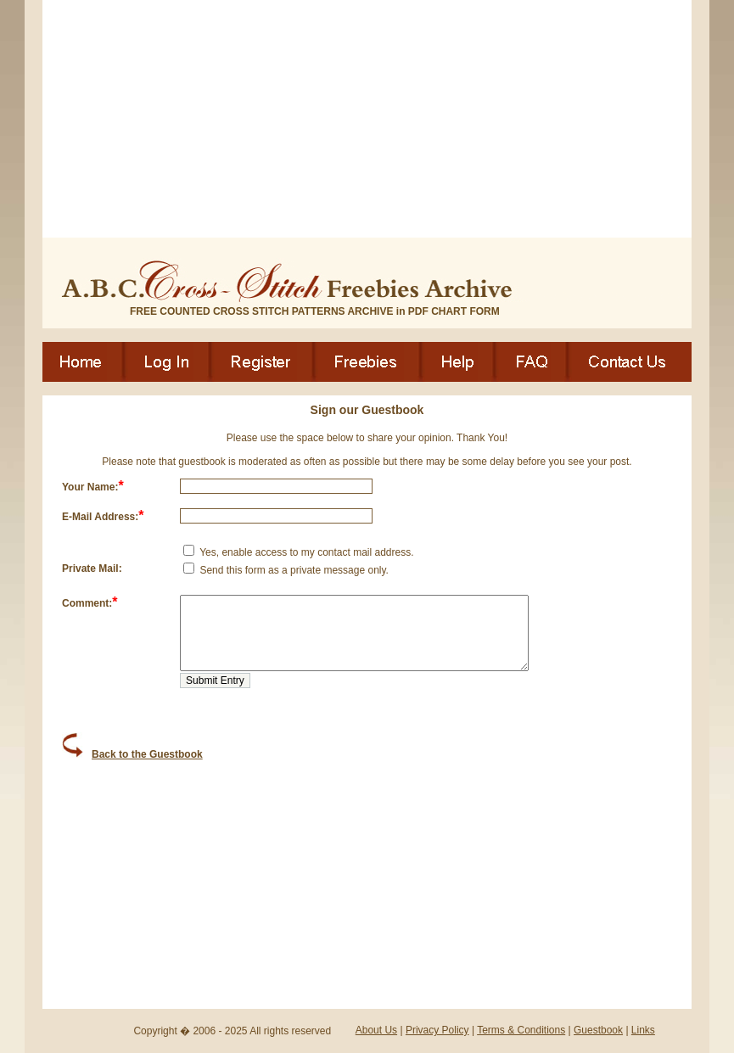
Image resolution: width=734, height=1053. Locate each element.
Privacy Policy (437, 1030)
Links (643, 1030)
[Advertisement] (367, 119)
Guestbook (598, 1030)
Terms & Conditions (521, 1030)
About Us (376, 1030)
